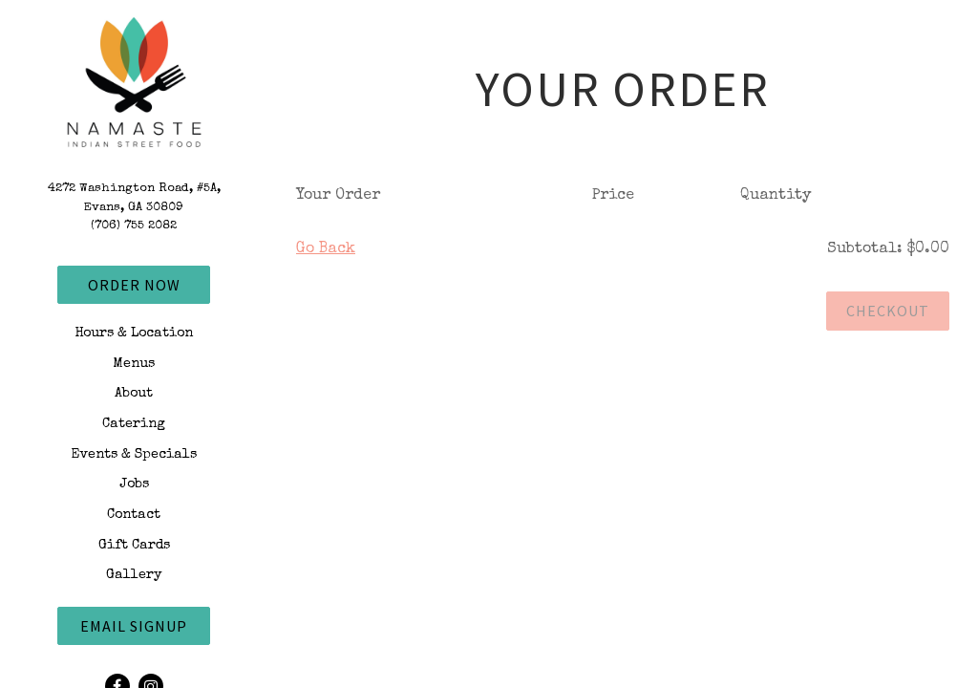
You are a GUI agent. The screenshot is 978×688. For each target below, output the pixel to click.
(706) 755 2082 (134, 226)
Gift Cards (134, 545)
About (134, 393)
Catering (133, 424)
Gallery (134, 575)
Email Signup (133, 625)
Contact (133, 515)
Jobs (134, 484)
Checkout (887, 310)
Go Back (325, 249)
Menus (134, 364)
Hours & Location (133, 333)
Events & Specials (134, 455)
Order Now (134, 284)
